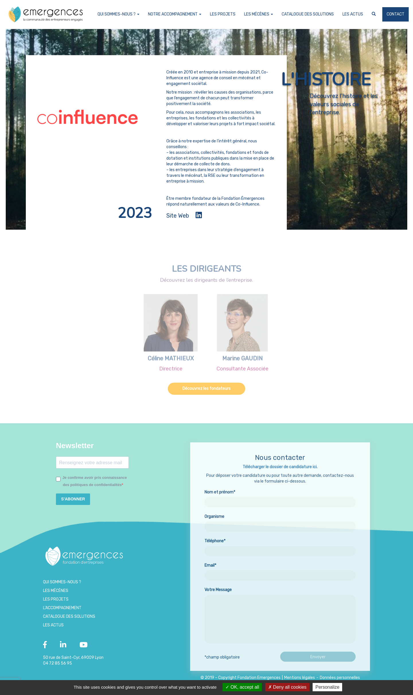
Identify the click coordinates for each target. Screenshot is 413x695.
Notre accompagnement (174, 14)
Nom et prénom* (280, 520)
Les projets (222, 14)
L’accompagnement (62, 607)
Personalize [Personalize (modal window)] (327, 687)
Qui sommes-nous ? (118, 14)
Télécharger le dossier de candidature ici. (280, 490)
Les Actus (352, 14)
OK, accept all (242, 687)
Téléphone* (280, 569)
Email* (280, 593)
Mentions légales (299, 677)
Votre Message (280, 639)
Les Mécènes (258, 14)
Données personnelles (340, 677)
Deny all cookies (287, 687)
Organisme (280, 545)
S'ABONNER (73, 499)
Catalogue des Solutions (308, 14)
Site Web (177, 215)
